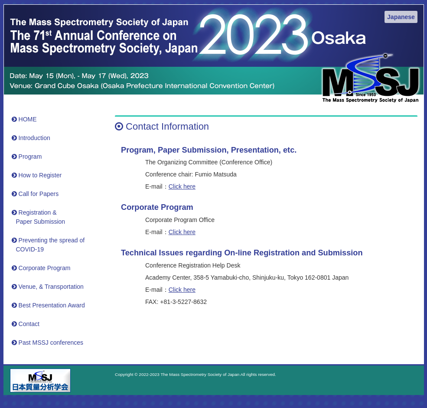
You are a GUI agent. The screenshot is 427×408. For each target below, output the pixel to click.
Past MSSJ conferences (48, 342)
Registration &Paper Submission (39, 217)
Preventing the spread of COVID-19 (49, 245)
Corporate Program (42, 267)
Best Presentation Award (49, 305)
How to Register (38, 175)
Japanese (401, 16)
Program (28, 156)
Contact (26, 323)
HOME (25, 119)
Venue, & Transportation (49, 286)
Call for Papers (36, 193)
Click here (182, 186)
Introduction (32, 137)
